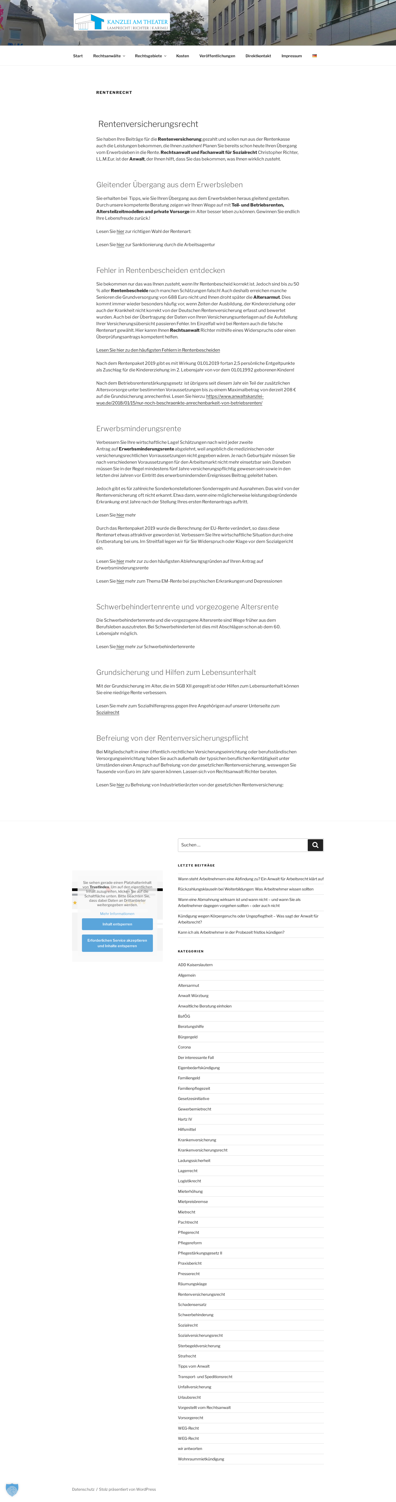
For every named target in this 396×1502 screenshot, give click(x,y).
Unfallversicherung (194, 1386)
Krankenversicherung (197, 1139)
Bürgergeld (187, 1036)
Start (78, 55)
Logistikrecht (189, 1180)
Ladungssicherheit (194, 1160)
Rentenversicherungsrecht (201, 1294)
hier (120, 231)
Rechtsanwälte (109, 55)
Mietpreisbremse (193, 1201)
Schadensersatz (192, 1304)
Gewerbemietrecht (194, 1109)
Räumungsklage (192, 1283)
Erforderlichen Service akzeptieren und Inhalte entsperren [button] (117, 943)
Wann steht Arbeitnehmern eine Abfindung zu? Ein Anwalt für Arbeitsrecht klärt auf (251, 878)
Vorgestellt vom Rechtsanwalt (204, 1407)
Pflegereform (190, 1242)
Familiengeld (189, 1077)
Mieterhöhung (190, 1191)
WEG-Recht (188, 1428)
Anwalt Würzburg (193, 995)
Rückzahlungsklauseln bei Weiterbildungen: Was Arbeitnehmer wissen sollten (246, 889)
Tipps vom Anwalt (194, 1366)
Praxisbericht (190, 1263)
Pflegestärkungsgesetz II (200, 1253)
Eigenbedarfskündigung (199, 1067)
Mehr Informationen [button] (117, 914)
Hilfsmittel (187, 1129)
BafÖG (184, 1016)
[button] (12, 1490)
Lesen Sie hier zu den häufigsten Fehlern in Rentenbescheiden (158, 350)
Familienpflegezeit (194, 1088)
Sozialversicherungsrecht (200, 1335)
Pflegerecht (188, 1232)
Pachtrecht (188, 1222)
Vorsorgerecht (190, 1417)
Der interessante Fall (196, 1057)
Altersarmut (188, 985)
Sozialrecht (107, 712)
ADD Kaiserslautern (195, 964)
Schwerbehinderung (195, 1314)
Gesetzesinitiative (193, 1098)
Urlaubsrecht (189, 1397)
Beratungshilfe (191, 1026)
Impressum (292, 55)
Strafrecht (187, 1356)
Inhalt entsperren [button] (117, 924)
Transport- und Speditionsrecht (205, 1376)
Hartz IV (185, 1119)
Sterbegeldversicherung (199, 1345)
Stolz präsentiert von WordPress (127, 1489)
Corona (184, 1047)
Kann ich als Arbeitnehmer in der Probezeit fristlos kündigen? (231, 932)
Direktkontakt (258, 55)
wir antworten (190, 1448)
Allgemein (187, 975)
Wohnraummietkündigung (201, 1459)
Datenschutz (83, 1489)
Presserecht (189, 1273)
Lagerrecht (187, 1170)
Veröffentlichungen (217, 55)
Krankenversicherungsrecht (202, 1150)
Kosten (182, 55)
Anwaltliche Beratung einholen (205, 1006)
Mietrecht (186, 1212)
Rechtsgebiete (151, 55)
